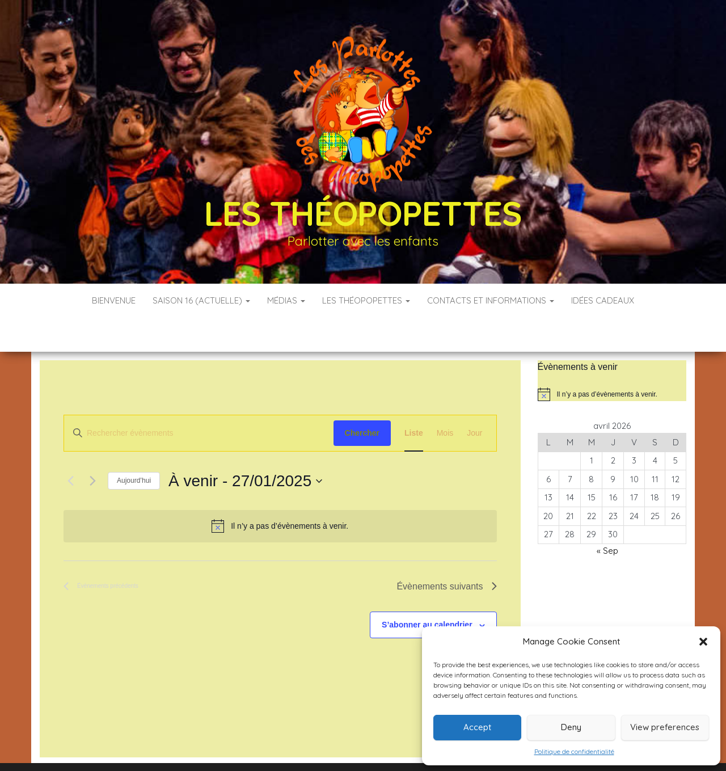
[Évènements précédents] (70, 447)
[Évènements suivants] (92, 447)
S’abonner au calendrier (427, 590)
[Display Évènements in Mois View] (445, 399)
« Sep (607, 516)
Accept (477, 727)
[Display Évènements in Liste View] (413, 399)
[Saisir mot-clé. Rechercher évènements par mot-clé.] (199, 399)
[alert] (280, 492)
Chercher (362, 398)
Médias (286, 300)
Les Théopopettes (363, 213)
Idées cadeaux (602, 300)
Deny (571, 727)
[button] (703, 641)
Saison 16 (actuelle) (201, 300)
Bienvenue (114, 300)
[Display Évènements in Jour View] (474, 399)
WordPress (370, 746)
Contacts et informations (490, 300)
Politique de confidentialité (574, 751)
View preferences (664, 727)
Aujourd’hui (134, 446)
